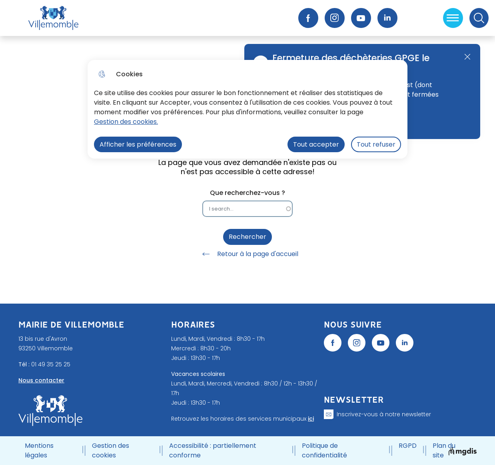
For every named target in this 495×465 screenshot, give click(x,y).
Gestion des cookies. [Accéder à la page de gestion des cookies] (126, 121)
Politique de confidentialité (324, 450)
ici (311, 419)
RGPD (408, 445)
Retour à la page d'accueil (247, 254)
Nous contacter (41, 380)
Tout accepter (316, 144)
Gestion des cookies (110, 450)
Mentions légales (39, 450)
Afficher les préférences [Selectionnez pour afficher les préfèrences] (138, 144)
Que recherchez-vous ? (247, 193)
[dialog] (247, 109)
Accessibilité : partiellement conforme (212, 450)
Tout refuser (376, 144)
